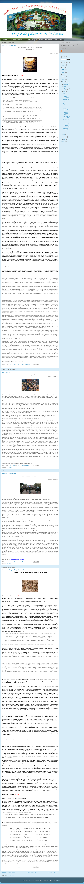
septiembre (65, 88)
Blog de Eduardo (65, 50)
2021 (63, 72)
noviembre (65, 84)
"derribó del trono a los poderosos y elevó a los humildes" (71, 52)
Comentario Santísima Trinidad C (65, 113)
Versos (55, 39)
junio (64, 93)
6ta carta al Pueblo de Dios (66, 126)
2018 (63, 77)
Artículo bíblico (6, 39)
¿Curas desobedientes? (66, 109)
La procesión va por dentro (9, 473)
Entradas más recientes (8, 872)
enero (64, 139)
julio (64, 91)
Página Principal (31, 872)
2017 (63, 79)
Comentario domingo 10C (9, 45)
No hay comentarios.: (26, 364)
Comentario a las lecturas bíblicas (18, 39)
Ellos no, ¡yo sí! (6, 372)
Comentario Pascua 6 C (66, 132)
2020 (63, 74)
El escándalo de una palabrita (66, 117)
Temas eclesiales (39, 39)
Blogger (58, 880)
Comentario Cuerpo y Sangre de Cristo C (13, 570)
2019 (63, 76)
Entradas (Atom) (11, 875)
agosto (64, 89)
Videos (60, 39)
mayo (64, 94)
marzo (64, 136)
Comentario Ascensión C (66, 129)
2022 (63, 70)
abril (64, 134)
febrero (65, 137)
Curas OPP (30, 39)
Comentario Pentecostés (66, 121)
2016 (63, 81)
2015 (63, 141)
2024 (63, 67)
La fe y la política (66, 123)
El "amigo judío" (66, 119)
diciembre (65, 82)
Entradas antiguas (53, 872)
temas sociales (48, 39)
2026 (63, 64)
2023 (63, 69)
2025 (63, 65)
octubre (65, 86)
